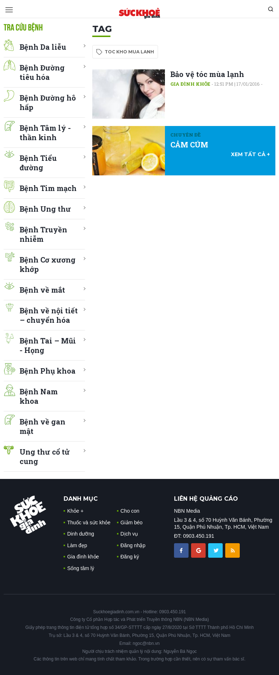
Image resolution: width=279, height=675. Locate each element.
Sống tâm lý (80, 568)
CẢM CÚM (189, 144)
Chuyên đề (185, 134)
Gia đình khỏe (190, 84)
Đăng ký (130, 557)
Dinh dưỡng (80, 534)
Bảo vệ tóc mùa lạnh (207, 74)
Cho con (130, 511)
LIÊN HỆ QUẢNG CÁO (206, 498)
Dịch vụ (129, 534)
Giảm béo (132, 522)
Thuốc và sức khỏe (88, 522)
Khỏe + (75, 511)
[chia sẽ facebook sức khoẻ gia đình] (182, 550)
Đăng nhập (133, 545)
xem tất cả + (250, 154)
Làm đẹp (77, 545)
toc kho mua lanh (129, 51)
